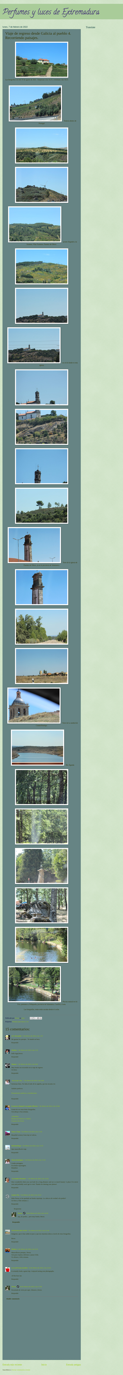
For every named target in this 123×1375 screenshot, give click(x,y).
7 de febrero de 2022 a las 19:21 (30, 1195)
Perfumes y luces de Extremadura (51, 13)
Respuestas (17, 1209)
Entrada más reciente (12, 1364)
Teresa (20, 1213)
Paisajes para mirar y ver (20, 1022)
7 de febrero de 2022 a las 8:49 (27, 1064)
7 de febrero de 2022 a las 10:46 (49, 1106)
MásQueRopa (16, 1146)
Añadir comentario (12, 1299)
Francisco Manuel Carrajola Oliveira (24, 1106)
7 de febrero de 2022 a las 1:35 (32, 1036)
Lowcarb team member (19, 1268)
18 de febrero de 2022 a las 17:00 (31, 1287)
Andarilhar (15, 1116)
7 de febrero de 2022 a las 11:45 (31, 1132)
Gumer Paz (15, 1195)
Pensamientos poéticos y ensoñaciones (24, 1093)
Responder (14, 1043)
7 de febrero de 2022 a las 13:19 (32, 1146)
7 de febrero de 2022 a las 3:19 (27, 1050)
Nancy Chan (15, 1132)
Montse (14, 1064)
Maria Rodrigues (17, 1160)
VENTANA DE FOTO (19, 1230)
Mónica (14, 1249)
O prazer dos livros (17, 1121)
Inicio (44, 1364)
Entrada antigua (73, 1364)
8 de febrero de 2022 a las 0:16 (27, 1249)
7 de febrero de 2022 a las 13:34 (34, 1160)
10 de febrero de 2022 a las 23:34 (40, 1268)
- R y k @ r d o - (17, 1080)
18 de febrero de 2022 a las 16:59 (37, 1213)
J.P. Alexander (16, 1036)
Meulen (14, 1050)
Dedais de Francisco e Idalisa (21, 1119)
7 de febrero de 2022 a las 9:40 (33, 1080)
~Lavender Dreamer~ (19, 1179)
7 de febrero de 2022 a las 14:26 (38, 1179)
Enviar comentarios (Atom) (21, 1370)
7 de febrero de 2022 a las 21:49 (38, 1230)
